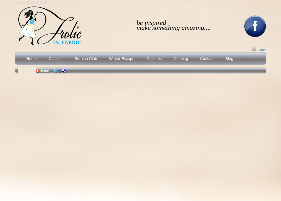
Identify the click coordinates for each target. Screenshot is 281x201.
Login (262, 49)
